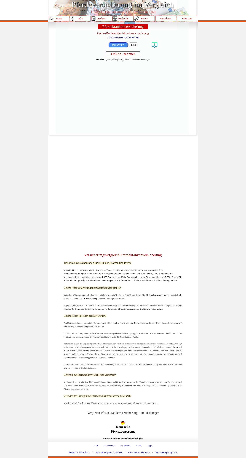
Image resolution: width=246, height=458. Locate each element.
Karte (139, 445)
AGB (95, 445)
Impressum (125, 445)
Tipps (149, 445)
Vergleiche (123, 18)
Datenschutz (109, 445)
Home (59, 18)
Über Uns (187, 18)
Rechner (101, 18)
